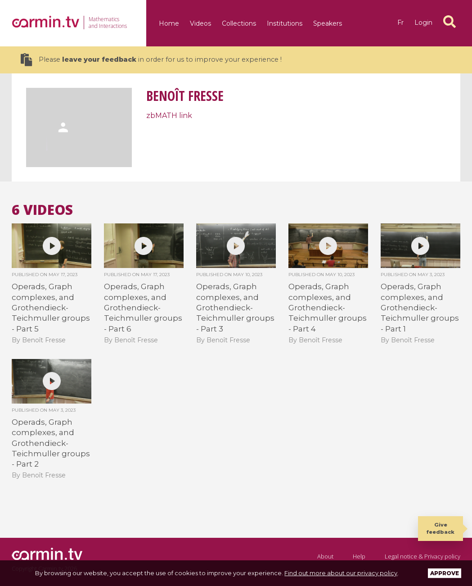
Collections (239, 23)
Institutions (284, 23)
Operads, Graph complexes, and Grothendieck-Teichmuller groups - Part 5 (51, 307)
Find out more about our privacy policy (340, 573)
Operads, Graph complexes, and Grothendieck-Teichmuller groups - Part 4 (327, 307)
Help (359, 556)
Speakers (327, 23)
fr (400, 22)
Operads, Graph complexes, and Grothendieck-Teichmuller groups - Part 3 (235, 307)
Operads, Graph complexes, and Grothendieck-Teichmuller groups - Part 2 (51, 443)
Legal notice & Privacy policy (422, 556)
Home (169, 23)
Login (423, 22)
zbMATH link (169, 115)
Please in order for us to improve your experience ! (151, 59)
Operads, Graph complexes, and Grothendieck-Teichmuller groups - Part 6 (143, 307)
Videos (200, 23)
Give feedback (440, 528)
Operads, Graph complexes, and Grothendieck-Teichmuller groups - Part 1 (420, 307)
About (325, 556)
